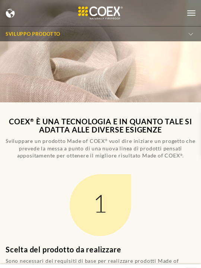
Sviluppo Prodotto (33, 34)
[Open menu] (191, 13)
